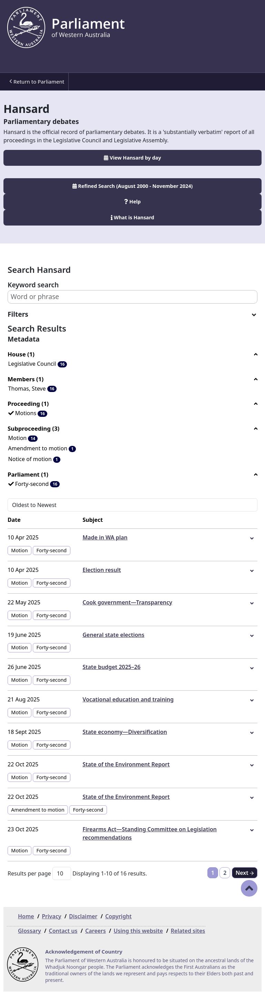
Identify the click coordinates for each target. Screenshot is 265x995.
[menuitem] (36, 81)
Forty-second (52, 550)
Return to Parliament (36, 81)
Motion (19, 550)
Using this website (138, 931)
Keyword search (33, 284)
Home (26, 916)
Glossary (29, 931)
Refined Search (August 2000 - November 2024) (132, 186)
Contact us (63, 931)
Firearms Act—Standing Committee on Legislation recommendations (149, 833)
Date (14, 520)
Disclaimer (83, 916)
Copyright (118, 916)
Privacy (51, 916)
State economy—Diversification (124, 732)
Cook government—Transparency (127, 602)
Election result (101, 570)
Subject (92, 520)
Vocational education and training (128, 699)
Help (132, 201)
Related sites (188, 931)
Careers (95, 931)
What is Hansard (132, 217)
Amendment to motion (37, 809)
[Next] (244, 872)
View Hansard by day (132, 157)
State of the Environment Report (126, 764)
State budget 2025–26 (111, 667)
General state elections (113, 635)
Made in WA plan (104, 537)
